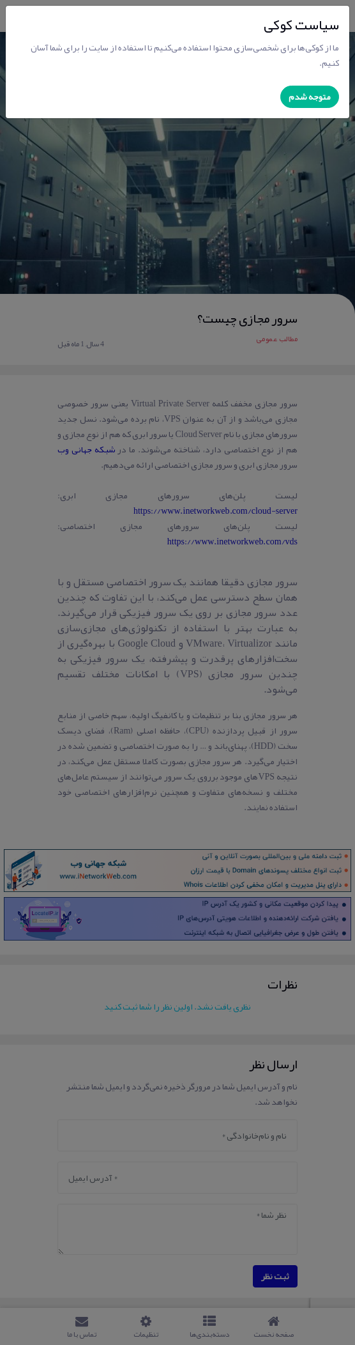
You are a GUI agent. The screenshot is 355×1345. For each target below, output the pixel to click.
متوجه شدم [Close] (310, 96)
